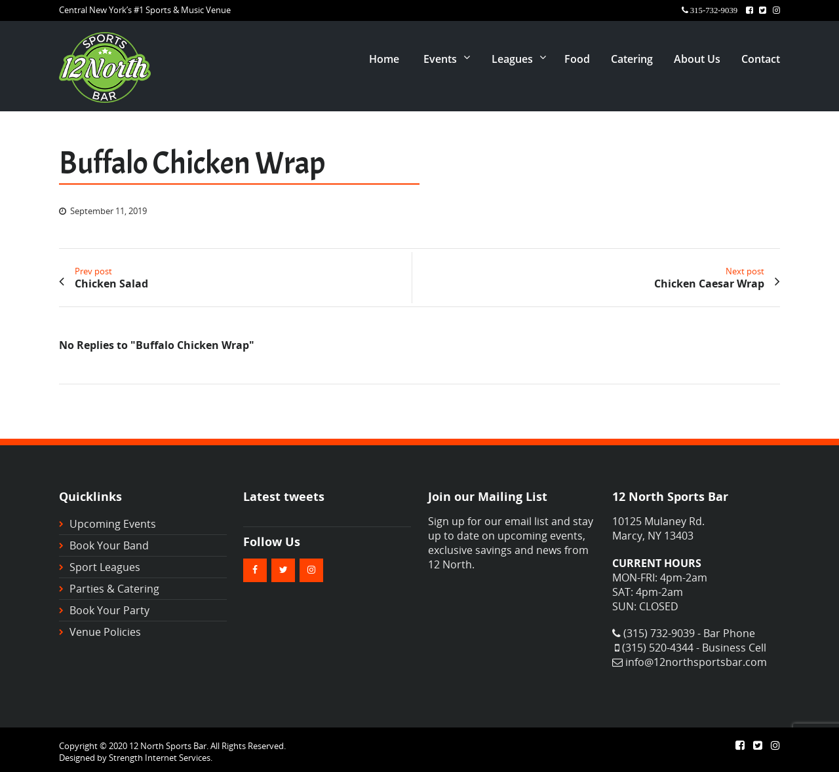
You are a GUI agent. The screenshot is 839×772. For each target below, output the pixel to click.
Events (440, 59)
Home (384, 59)
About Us (697, 59)
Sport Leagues (104, 567)
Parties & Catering (114, 588)
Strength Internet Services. (160, 757)
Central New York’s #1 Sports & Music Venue (145, 10)
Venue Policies (105, 632)
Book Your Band (109, 545)
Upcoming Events (112, 524)
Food (577, 59)
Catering (632, 59)
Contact (760, 59)
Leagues (512, 59)
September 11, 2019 (108, 211)
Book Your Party (109, 610)
